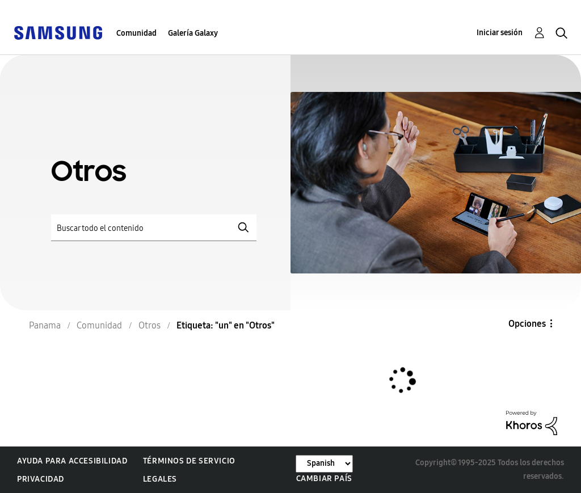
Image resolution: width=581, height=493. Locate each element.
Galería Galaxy (193, 33)
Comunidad (136, 33)
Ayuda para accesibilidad (72, 461)
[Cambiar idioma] (324, 464)
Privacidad (40, 479)
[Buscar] (153, 227)
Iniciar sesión (500, 32)
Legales (160, 479)
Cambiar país (324, 478)
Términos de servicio (189, 461)
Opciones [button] (527, 323)
